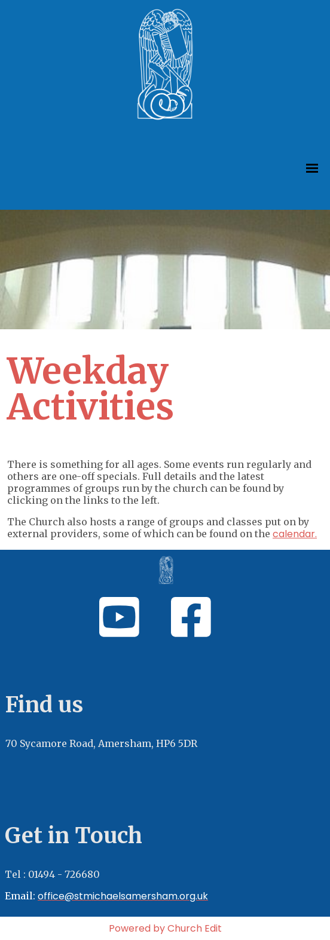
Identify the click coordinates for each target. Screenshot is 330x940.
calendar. (295, 534)
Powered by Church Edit (165, 928)
